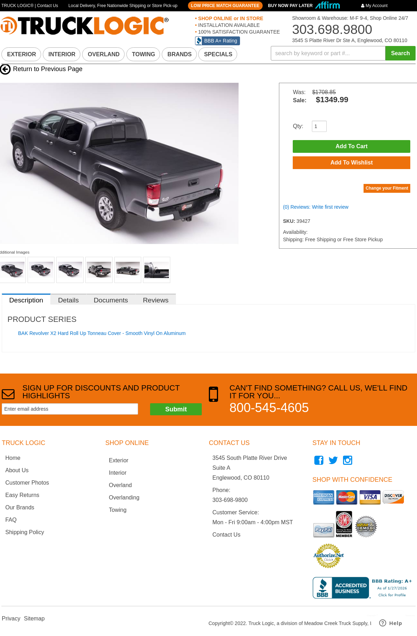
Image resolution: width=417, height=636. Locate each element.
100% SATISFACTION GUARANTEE (238, 32)
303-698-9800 (230, 500)
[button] (343, 53)
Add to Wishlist (351, 163)
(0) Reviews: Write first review (315, 207)
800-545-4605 (269, 407)
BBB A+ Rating (220, 41)
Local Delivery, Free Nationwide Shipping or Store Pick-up (122, 5)
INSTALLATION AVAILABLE (228, 25)
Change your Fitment (387, 188)
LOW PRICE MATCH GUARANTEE (225, 5)
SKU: (289, 221)
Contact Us (226, 535)
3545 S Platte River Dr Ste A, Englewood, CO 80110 (349, 40)
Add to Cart (351, 146)
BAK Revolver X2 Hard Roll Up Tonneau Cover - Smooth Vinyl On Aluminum (101, 333)
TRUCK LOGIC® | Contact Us (29, 5)
